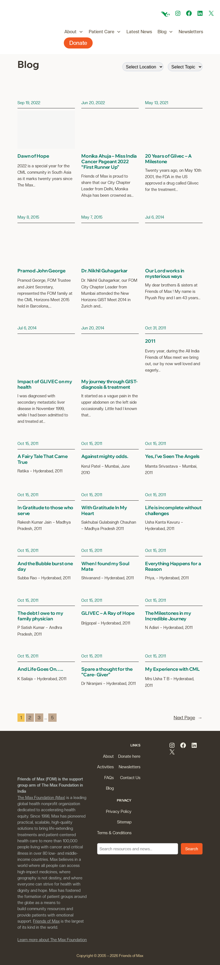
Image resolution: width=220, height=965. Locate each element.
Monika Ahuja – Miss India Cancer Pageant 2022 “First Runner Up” (109, 161)
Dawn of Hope (33, 156)
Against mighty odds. (104, 456)
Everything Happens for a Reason (173, 566)
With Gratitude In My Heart (104, 510)
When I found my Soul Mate (105, 566)
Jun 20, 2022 (93, 102)
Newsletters (191, 31)
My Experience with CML (172, 669)
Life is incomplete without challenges (173, 510)
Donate (78, 43)
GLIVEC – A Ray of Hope (108, 613)
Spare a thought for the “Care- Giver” (106, 671)
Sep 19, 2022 (28, 102)
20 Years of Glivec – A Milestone (168, 158)
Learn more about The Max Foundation (52, 939)
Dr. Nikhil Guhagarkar (104, 270)
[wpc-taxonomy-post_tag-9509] (185, 66)
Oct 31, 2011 (155, 328)
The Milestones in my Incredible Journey (168, 615)
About (73, 31)
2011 (150, 341)
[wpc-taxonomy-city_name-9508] (142, 66)
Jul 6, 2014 (154, 217)
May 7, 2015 (91, 217)
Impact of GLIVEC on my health (44, 384)
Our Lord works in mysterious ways (164, 273)
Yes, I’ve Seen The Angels (172, 456)
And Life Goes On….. (40, 669)
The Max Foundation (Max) (41, 797)
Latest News (139, 31)
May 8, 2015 (28, 217)
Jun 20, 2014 (92, 328)
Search (103, 839)
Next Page (188, 717)
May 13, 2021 (156, 102)
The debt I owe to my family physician (40, 615)
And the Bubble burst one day (45, 566)
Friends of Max (46, 921)
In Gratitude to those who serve (45, 510)
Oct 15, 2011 (27, 443)
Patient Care (105, 31)
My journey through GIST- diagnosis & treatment (109, 384)
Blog (165, 31)
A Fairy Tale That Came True (42, 459)
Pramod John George (41, 270)
